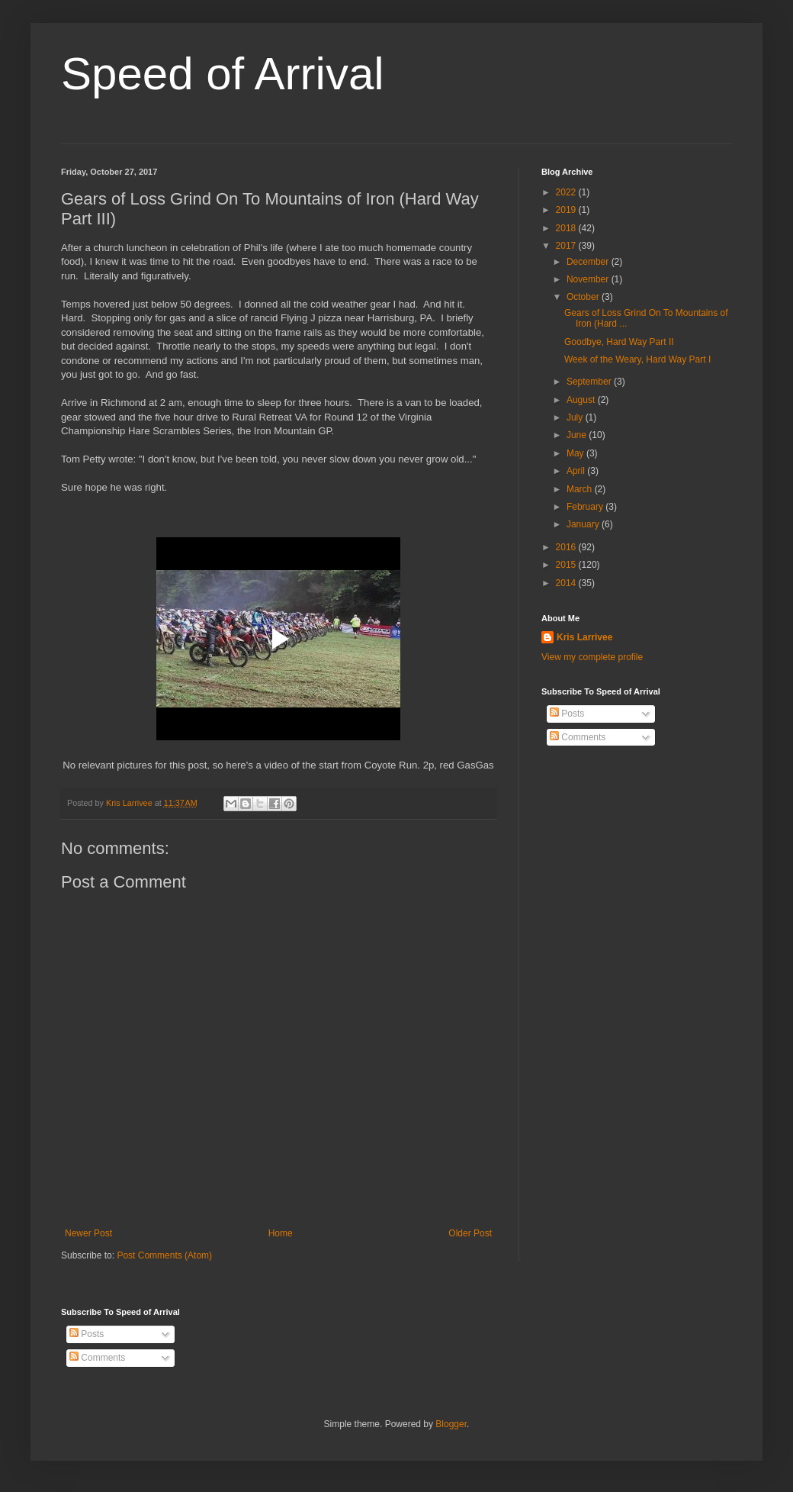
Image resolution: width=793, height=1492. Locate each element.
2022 (567, 192)
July (576, 417)
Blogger (451, 1424)
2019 (567, 210)
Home (280, 1233)
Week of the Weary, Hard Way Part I (637, 359)
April (577, 471)
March (581, 489)
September (590, 381)
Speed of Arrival (222, 73)
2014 (567, 583)
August (582, 400)
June (578, 435)
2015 (567, 564)
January (584, 524)
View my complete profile (592, 657)
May (576, 453)
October (584, 297)
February (586, 506)
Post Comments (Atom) (164, 1255)
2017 (567, 245)
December (589, 261)
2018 (567, 228)
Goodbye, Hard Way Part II (619, 342)
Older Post (470, 1233)
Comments (577, 737)
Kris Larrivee (584, 637)
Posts (567, 713)
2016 (567, 547)
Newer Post (88, 1233)
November (589, 279)
